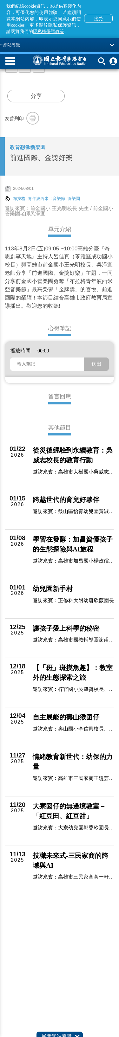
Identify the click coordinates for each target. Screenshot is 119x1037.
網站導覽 (11, 45)
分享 (36, 96)
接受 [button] (98, 18)
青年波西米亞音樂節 (46, 198)
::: (1, 45)
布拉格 (19, 198)
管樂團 (74, 198)
